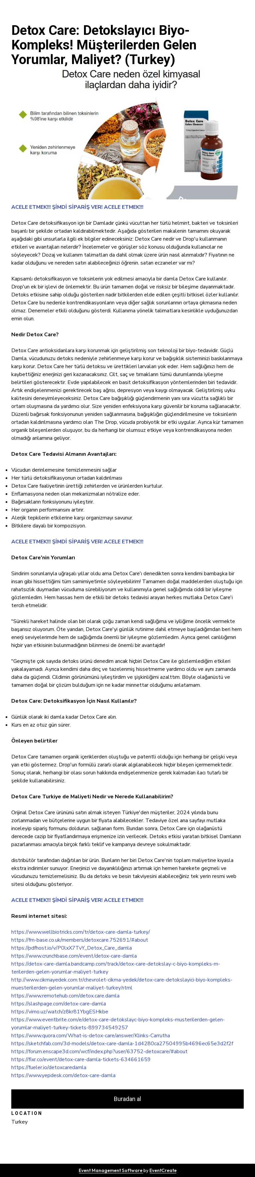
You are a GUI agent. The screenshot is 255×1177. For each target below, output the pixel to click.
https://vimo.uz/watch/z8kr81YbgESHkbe (59, 1011)
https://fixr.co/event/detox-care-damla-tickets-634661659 (81, 1059)
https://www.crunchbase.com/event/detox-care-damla (74, 956)
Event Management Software (111, 1170)
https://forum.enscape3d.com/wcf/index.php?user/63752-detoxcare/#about (99, 1051)
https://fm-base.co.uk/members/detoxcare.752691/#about (79, 940)
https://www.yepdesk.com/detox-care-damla (63, 1075)
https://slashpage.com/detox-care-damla (58, 1003)
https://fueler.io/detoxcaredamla (48, 1067)
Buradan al (127, 1098)
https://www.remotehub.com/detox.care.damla (65, 995)
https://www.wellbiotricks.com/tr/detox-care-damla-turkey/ (80, 932)
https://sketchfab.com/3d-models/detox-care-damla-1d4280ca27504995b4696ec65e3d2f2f (122, 1043)
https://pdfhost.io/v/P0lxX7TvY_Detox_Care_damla (71, 948)
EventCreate (163, 1170)
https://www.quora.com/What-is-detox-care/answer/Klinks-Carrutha (90, 1035)
